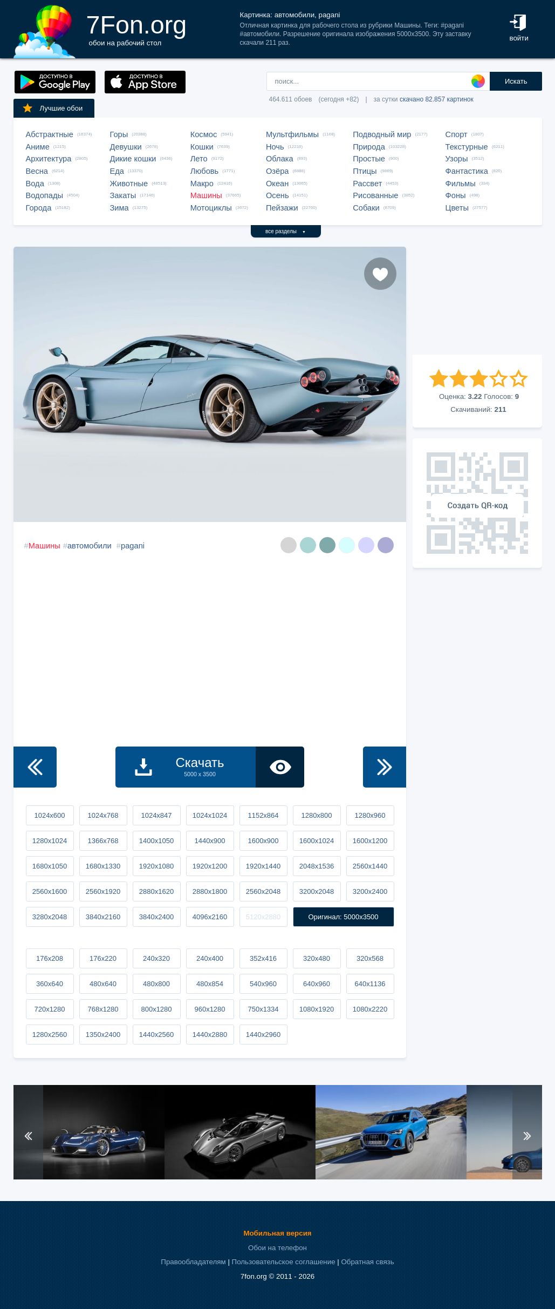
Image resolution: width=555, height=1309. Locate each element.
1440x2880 (210, 1034)
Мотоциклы (211, 208)
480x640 (103, 984)
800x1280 (156, 1009)
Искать (516, 81)
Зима (119, 208)
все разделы (285, 231)
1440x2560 (156, 1034)
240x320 (156, 958)
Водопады (44, 195)
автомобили (89, 545)
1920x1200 (210, 866)
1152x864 (263, 815)
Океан (277, 183)
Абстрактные (49, 134)
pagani (133, 545)
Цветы (457, 208)
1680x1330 (103, 866)
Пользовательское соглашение (283, 1261)
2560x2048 (263, 891)
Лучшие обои (52, 108)
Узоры (457, 158)
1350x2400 (103, 1034)
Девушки (126, 147)
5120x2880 (263, 917)
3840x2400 (156, 917)
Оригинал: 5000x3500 (343, 917)
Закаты (123, 195)
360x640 (49, 984)
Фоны (456, 195)
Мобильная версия (277, 1233)
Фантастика (467, 171)
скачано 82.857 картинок (437, 99)
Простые (369, 158)
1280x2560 (49, 1034)
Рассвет (367, 183)
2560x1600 (49, 891)
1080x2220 (370, 1009)
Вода (35, 183)
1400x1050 (156, 841)
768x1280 (102, 1009)
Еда (117, 171)
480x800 (156, 984)
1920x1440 (263, 866)
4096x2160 (210, 917)
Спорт (457, 134)
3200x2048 (316, 891)
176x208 (49, 958)
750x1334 (263, 1009)
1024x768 (102, 815)
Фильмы (461, 183)
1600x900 (263, 841)
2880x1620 (156, 891)
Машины (206, 195)
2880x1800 (210, 891)
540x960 (263, 984)
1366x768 (102, 841)
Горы (119, 134)
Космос (203, 134)
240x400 (209, 958)
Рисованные (375, 195)
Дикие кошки (133, 158)
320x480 (316, 958)
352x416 (263, 958)
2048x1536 (316, 866)
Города (39, 208)
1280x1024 (49, 841)
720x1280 (49, 1009)
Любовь (204, 171)
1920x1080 (156, 866)
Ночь (275, 147)
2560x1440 (370, 866)
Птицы (364, 171)
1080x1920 (316, 1009)
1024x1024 (210, 815)
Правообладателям (193, 1261)
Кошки (202, 147)
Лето (199, 158)
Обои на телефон (277, 1247)
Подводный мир (382, 134)
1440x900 (209, 841)
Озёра (277, 171)
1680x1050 (49, 866)
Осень (277, 195)
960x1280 (209, 1009)
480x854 (209, 984)
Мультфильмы (292, 134)
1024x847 (156, 815)
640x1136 (369, 984)
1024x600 (49, 815)
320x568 (370, 958)
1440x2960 (263, 1034)
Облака (279, 158)
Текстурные (467, 147)
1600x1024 (316, 841)
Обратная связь (367, 1261)
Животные (129, 183)
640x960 (316, 984)
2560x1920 (103, 891)
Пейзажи (282, 208)
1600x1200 (370, 841)
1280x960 (369, 815)
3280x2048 (49, 917)
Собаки (366, 208)
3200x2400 (370, 891)
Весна (37, 171)
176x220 (103, 958)
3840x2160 (103, 917)
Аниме (38, 147)
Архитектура (49, 158)
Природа (369, 147)
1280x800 (316, 815)
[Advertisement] (477, 301)
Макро (202, 183)
